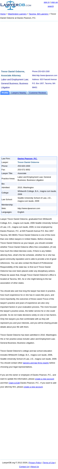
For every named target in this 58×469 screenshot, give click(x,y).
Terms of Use (49, 462)
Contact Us (24, 466)
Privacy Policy (35, 462)
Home (3, 14)
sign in (47, 2)
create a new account (44, 379)
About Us (35, 466)
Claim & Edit (14, 383)
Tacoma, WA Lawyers (39, 14)
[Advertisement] (29, 45)
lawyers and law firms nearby (36, 363)
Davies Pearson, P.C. (27, 158)
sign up (54, 2)
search (51, 6)
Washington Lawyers (17, 14)
